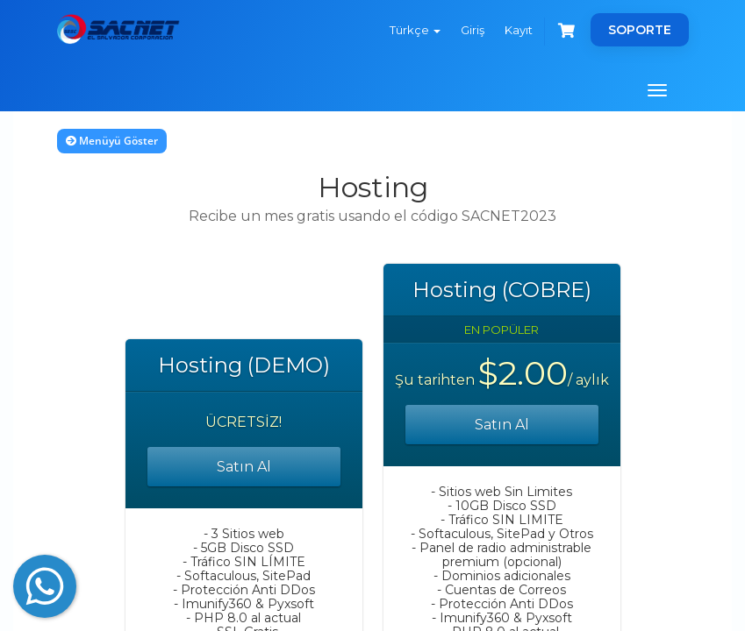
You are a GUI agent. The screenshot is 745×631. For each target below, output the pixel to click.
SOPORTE (639, 30)
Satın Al (244, 466)
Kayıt (519, 30)
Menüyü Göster (112, 140)
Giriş (472, 30)
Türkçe (415, 30)
